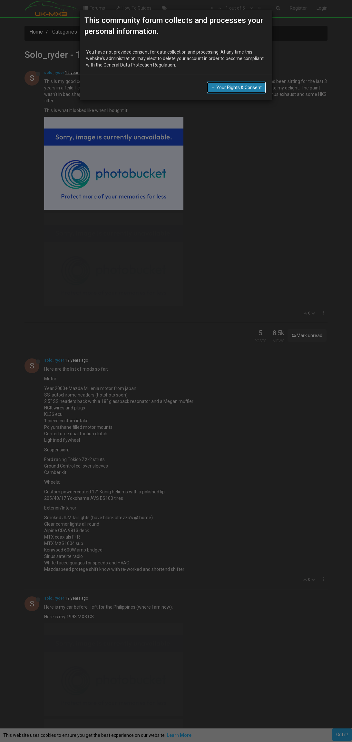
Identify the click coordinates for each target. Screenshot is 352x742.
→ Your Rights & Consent (236, 87)
